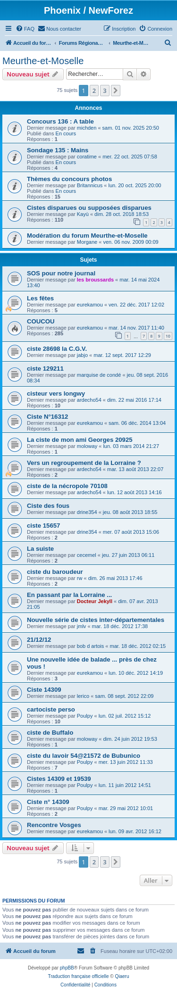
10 (168, 336)
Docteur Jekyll (94, 601)
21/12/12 (39, 639)
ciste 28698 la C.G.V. (57, 348)
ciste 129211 (45, 368)
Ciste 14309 (44, 689)
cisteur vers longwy (56, 393)
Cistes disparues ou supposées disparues (89, 207)
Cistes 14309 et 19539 (59, 778)
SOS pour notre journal (61, 273)
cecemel (86, 555)
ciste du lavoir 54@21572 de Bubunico (83, 755)
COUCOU (41, 321)
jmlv (81, 626)
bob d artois (90, 646)
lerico (83, 696)
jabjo (82, 355)
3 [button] (104, 90)
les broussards (95, 279)
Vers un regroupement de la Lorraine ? (84, 462)
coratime (87, 156)
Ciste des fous (48, 505)
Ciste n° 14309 (48, 801)
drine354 (87, 512)
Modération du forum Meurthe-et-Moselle (87, 235)
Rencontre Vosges (54, 824)
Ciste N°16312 (47, 416)
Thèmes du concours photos (69, 178)
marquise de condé (99, 375)
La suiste (40, 548)
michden (87, 128)
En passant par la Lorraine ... (69, 594)
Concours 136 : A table (60, 121)
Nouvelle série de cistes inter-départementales (95, 619)
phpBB (67, 967)
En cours (66, 133)
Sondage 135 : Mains (57, 150)
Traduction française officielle (78, 976)
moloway (87, 446)
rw (80, 578)
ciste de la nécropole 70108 (67, 485)
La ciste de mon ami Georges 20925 (80, 439)
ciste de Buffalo (50, 732)
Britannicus (89, 185)
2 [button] (94, 90)
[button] (115, 90)
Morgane (87, 242)
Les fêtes (40, 298)
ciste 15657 (43, 525)
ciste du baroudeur (55, 571)
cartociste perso (51, 709)
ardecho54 (89, 400)
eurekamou (90, 304)
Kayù (83, 214)
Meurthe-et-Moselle (43, 61)
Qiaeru (122, 976)
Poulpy (85, 716)
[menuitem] (25, 28)
